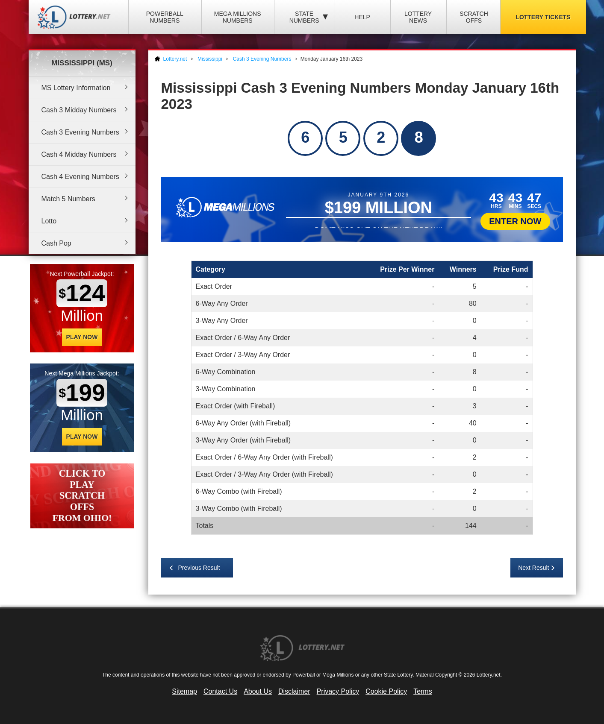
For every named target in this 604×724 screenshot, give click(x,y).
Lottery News (418, 17)
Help (362, 17)
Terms (422, 691)
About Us (258, 691)
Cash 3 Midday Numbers (79, 110)
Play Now (82, 337)
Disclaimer (294, 691)
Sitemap (184, 691)
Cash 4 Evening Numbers (80, 176)
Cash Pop (56, 243)
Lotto (49, 221)
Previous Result (199, 567)
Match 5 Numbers (68, 198)
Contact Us (220, 691)
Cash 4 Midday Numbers (79, 154)
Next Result (533, 567)
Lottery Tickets (543, 17)
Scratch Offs (474, 17)
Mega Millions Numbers (237, 17)
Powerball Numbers (164, 17)
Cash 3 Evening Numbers (80, 132)
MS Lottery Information (76, 87)
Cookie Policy (386, 691)
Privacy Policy (338, 691)
